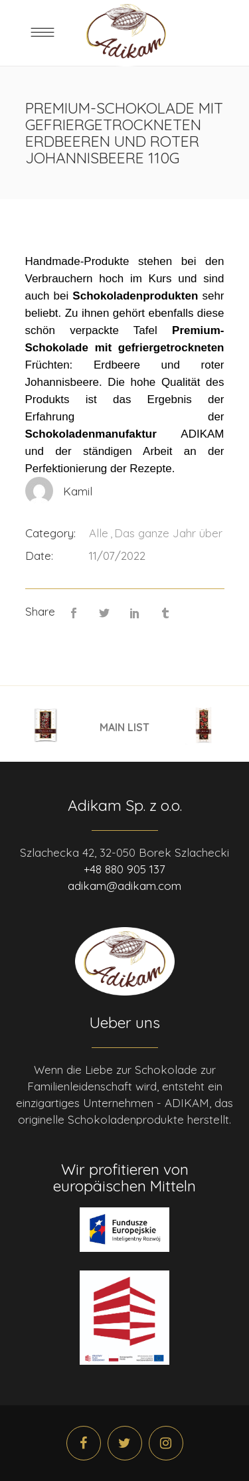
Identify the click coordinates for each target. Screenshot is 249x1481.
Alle (98, 533)
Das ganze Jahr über (168, 533)
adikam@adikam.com (124, 886)
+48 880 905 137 (124, 869)
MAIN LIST (124, 726)
